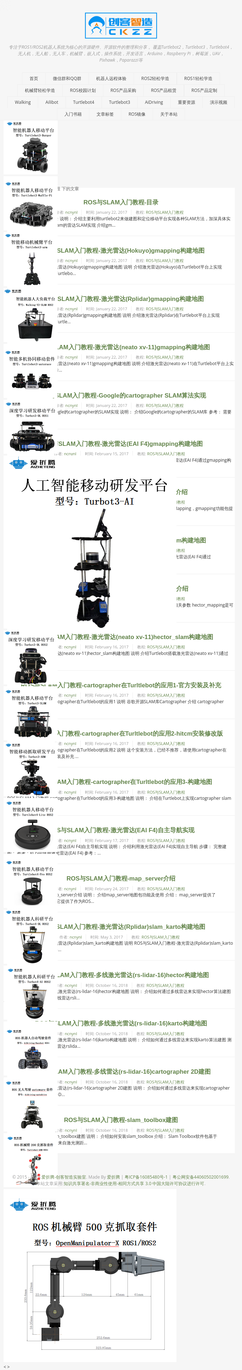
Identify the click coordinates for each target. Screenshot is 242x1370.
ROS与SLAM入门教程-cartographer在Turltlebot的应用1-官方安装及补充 (121, 685)
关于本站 (169, 114)
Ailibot (51, 102)
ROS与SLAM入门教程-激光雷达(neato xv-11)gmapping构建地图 (121, 347)
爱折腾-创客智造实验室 (63, 1177)
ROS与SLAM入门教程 (165, 212)
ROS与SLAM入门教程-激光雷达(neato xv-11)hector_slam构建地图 (121, 637)
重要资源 (186, 102)
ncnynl (71, 212)
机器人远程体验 (111, 78)
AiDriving (154, 102)
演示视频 (218, 102)
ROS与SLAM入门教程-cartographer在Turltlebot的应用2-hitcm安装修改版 (121, 733)
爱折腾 (113, 1177)
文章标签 (105, 114)
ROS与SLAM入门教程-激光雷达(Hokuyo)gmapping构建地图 (120, 250)
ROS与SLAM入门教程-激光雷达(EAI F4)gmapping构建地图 (121, 443)
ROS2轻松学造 (155, 78)
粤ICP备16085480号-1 (146, 1177)
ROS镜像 (137, 114)
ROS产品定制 (204, 90)
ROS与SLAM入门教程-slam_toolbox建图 (121, 1120)
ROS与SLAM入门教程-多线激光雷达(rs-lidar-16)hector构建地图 (121, 975)
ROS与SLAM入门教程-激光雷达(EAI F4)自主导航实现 (121, 830)
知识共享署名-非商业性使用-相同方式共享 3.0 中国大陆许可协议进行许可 (134, 1183)
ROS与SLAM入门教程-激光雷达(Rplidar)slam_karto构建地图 (121, 926)
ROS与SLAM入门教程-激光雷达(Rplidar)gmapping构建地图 (121, 299)
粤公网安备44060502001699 (200, 1177)
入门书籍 (73, 114)
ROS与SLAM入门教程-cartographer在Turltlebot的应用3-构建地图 (121, 782)
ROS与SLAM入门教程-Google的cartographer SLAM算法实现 (121, 395)
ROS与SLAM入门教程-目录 (121, 202)
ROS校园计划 (82, 90)
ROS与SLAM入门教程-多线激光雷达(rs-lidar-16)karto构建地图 (121, 1023)
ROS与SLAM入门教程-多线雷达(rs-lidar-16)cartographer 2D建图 (121, 1071)
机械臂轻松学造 (40, 90)
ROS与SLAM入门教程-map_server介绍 (121, 878)
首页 (34, 78)
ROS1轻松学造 (198, 78)
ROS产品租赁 (163, 90)
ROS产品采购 (123, 90)
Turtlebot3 (119, 102)
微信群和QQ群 (67, 78)
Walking (23, 102)
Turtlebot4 (83, 102)
